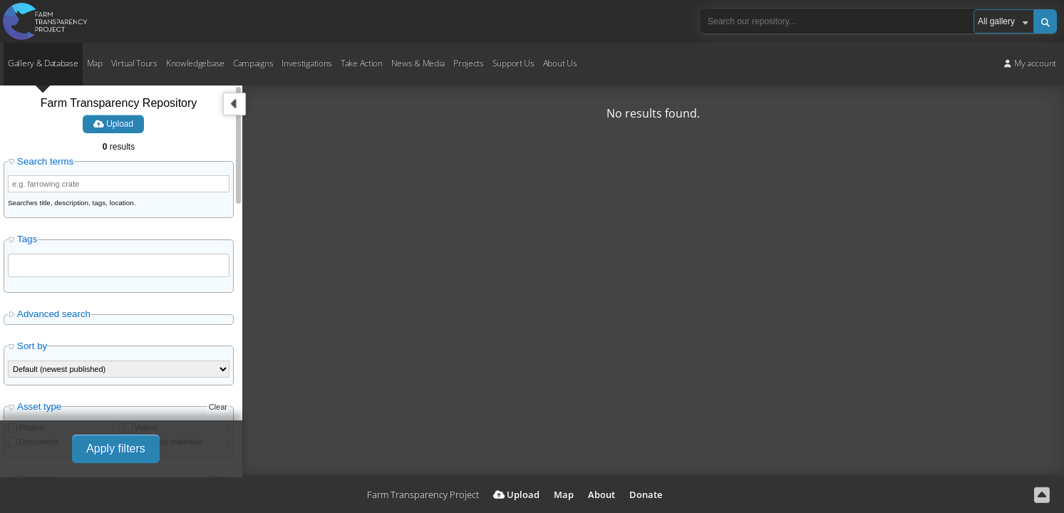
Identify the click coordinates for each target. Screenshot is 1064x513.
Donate (645, 494)
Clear (218, 407)
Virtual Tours (134, 63)
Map (95, 63)
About (601, 494)
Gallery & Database (43, 63)
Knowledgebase (195, 63)
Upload (113, 124)
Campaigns (253, 63)
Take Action (362, 63)
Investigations (307, 63)
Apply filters (115, 448)
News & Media (418, 63)
